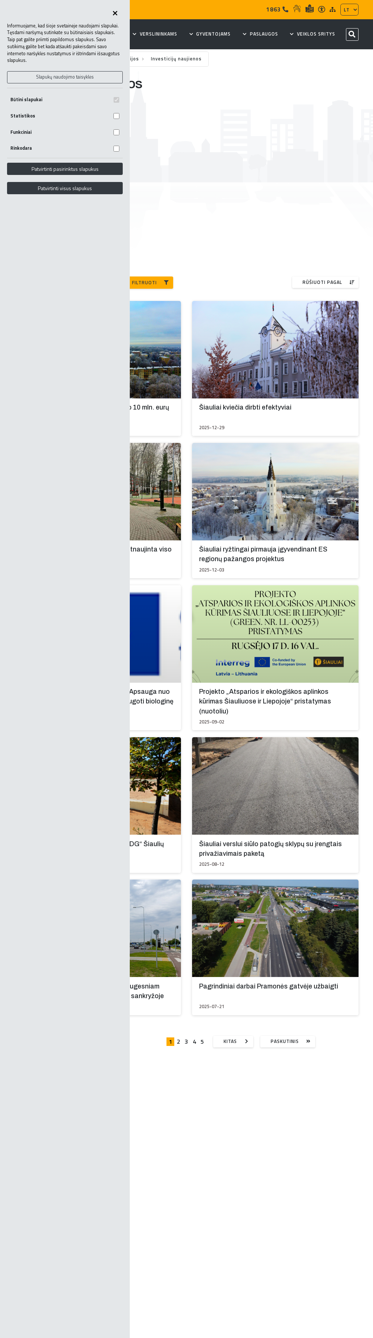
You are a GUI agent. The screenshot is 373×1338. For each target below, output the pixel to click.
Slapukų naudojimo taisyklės (65, 76)
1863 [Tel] (277, 9)
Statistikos (64, 115)
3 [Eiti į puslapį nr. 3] (186, 1041)
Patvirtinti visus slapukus (65, 188)
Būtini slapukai (64, 99)
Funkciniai (64, 132)
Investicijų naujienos (176, 58)
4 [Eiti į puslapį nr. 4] (194, 1041)
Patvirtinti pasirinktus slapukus (65, 169)
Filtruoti (150, 282)
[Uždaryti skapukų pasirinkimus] (115, 14)
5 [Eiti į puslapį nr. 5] (202, 1041)
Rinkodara (64, 148)
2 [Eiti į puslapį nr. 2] (178, 1041)
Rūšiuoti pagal (329, 282)
